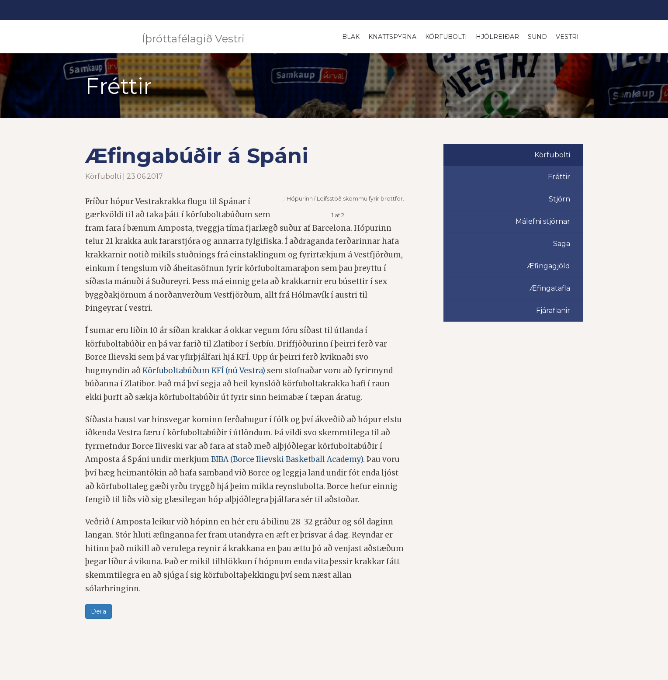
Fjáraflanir (553, 310)
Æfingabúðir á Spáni (196, 155)
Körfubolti (446, 37)
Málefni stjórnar (543, 221)
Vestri (567, 37)
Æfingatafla (550, 288)
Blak (351, 37)
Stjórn (559, 199)
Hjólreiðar (497, 37)
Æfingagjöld (548, 266)
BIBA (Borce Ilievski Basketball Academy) (287, 459)
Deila (98, 611)
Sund (537, 37)
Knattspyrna (392, 37)
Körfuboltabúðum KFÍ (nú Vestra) (203, 370)
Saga (561, 243)
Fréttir (559, 177)
